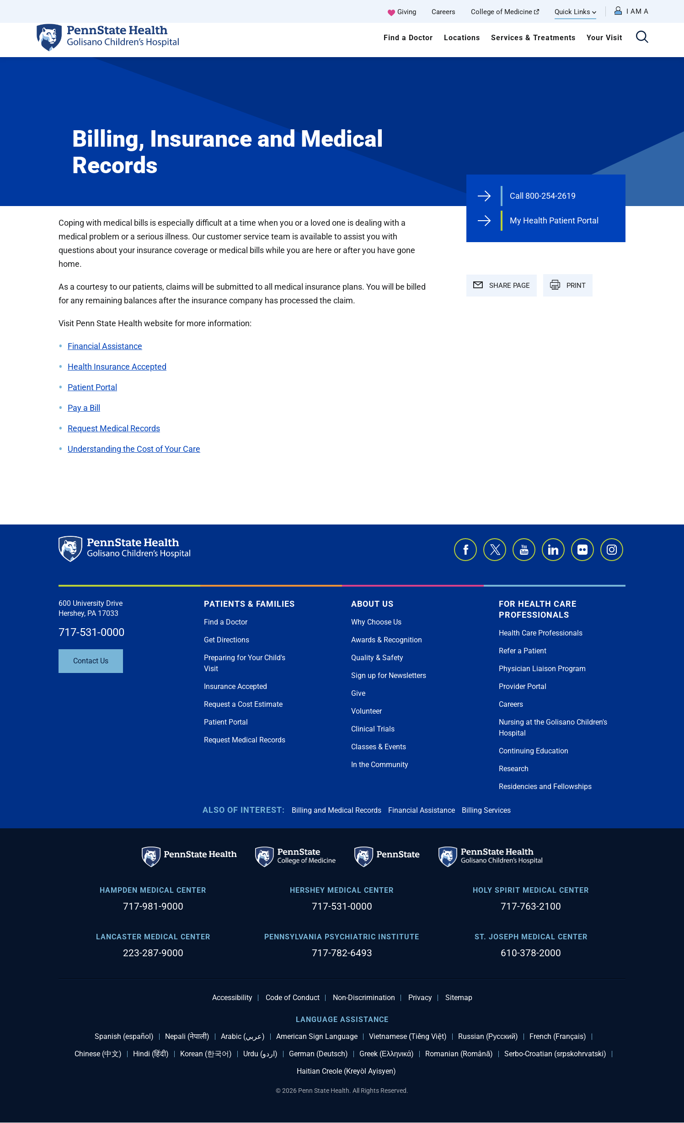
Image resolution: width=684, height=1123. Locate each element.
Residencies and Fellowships (545, 786)
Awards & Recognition (386, 640)
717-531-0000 (91, 632)
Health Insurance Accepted (117, 366)
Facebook (465, 549)
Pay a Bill (84, 408)
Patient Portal (92, 387)
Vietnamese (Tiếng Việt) (408, 1036)
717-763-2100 (531, 906)
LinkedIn (553, 549)
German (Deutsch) (318, 1054)
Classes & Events (378, 746)
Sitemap (458, 998)
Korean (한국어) (206, 1054)
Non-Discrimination (364, 998)
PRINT (568, 285)
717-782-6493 (342, 953)
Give (358, 693)
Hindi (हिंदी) (151, 1054)
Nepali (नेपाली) (187, 1036)
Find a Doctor (408, 37)
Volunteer (366, 711)
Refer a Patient (522, 650)
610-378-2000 (531, 953)
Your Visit (604, 37)
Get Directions (226, 640)
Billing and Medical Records (336, 810)
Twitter (494, 549)
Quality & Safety (377, 657)
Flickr (582, 549)
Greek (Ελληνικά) (386, 1054)
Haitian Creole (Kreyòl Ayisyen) (346, 1071)
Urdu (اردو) (260, 1054)
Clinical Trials (373, 729)
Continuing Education (533, 751)
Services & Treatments (533, 37)
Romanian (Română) (459, 1054)
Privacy (420, 998)
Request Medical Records (114, 428)
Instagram (611, 549)
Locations (462, 37)
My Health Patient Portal (554, 220)
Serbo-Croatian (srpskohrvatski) (555, 1054)
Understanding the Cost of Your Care (134, 449)
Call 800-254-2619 (543, 196)
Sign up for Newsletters (388, 675)
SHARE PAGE (501, 285)
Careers (443, 12)
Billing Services (486, 810)
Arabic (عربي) (243, 1036)
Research (514, 768)
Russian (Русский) (488, 1036)
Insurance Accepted (235, 686)
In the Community (379, 764)
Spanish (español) (124, 1036)
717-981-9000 (153, 906)
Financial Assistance (105, 346)
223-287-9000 (153, 953)
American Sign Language (317, 1036)
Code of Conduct (293, 998)
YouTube (524, 549)
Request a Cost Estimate (243, 704)
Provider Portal (522, 686)
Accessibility (232, 998)
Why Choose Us (376, 622)
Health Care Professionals (540, 633)
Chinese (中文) (98, 1054)
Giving (406, 12)
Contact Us (90, 661)
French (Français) (557, 1036)
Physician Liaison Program (542, 668)
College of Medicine (505, 12)
